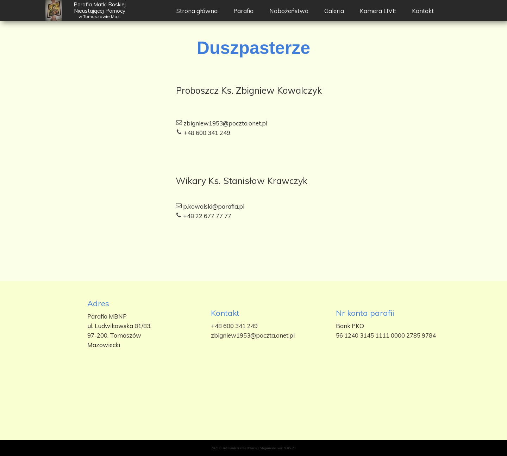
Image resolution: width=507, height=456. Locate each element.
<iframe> (253, 411)
